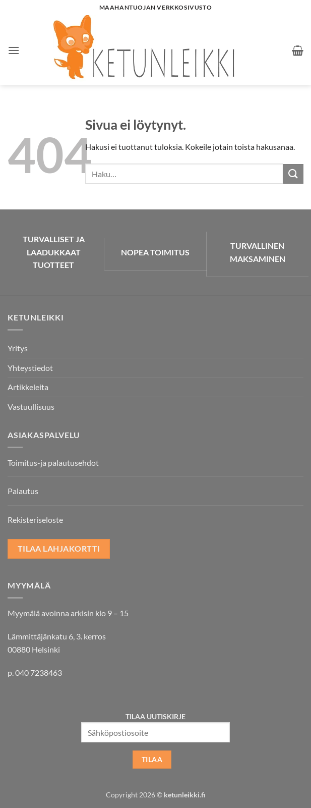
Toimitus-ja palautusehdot (53, 462)
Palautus (23, 491)
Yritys (18, 348)
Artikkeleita (28, 387)
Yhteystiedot (30, 367)
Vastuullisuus (31, 406)
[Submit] (293, 174)
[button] (14, 50)
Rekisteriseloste (35, 519)
